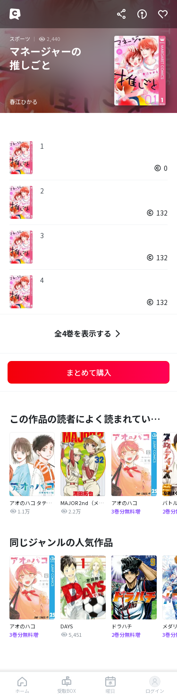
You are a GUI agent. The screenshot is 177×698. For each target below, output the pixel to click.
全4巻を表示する (88, 333)
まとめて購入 (88, 372)
